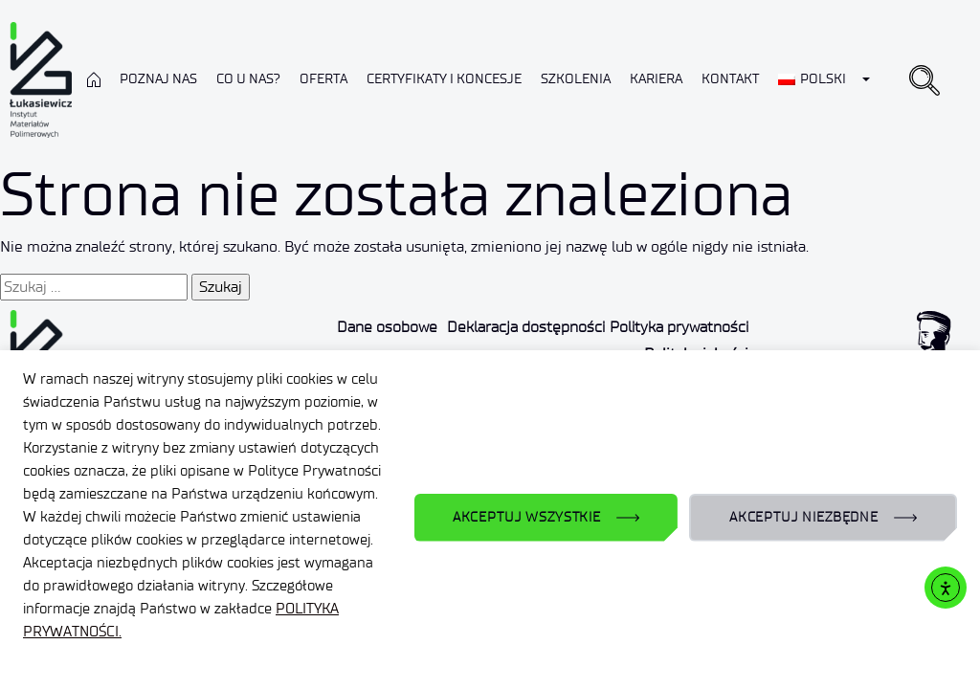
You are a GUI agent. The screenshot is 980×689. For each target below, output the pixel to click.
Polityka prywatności (679, 327)
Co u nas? (248, 79)
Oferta (323, 79)
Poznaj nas (158, 79)
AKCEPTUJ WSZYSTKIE (527, 517)
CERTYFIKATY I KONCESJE (444, 79)
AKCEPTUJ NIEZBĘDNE (804, 517)
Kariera (656, 79)
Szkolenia (576, 79)
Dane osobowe (387, 327)
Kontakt (730, 79)
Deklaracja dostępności (526, 327)
